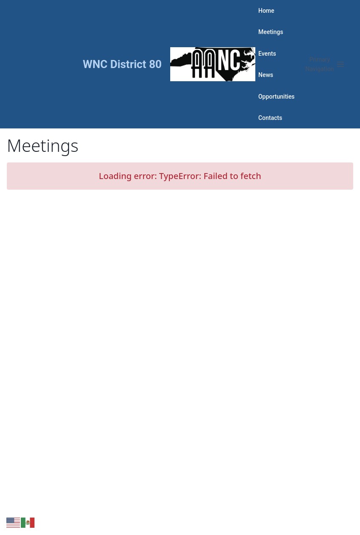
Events (267, 53)
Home (266, 10)
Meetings (270, 31)
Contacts (270, 117)
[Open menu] (325, 64)
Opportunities (276, 96)
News (265, 74)
